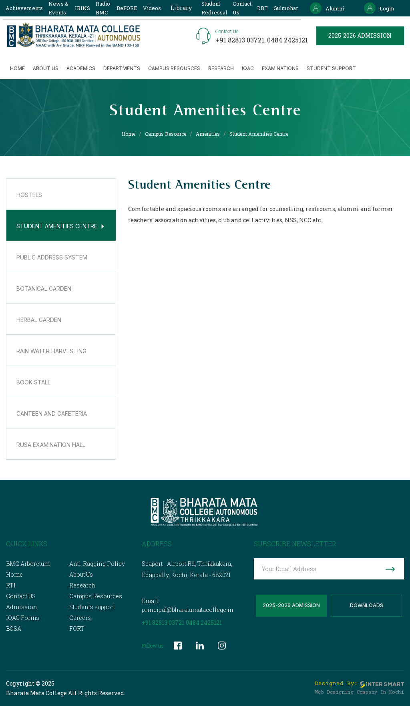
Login (379, 8)
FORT (76, 628)
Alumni (327, 8)
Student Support (331, 68)
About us (45, 68)
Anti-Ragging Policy (97, 563)
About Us (81, 574)
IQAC (248, 68)
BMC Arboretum (28, 563)
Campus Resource (165, 134)
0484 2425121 (287, 40)
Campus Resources (174, 68)
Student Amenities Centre (258, 134)
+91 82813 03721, (241, 40)
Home (17, 68)
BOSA (13, 628)
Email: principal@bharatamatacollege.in (187, 605)
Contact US (21, 596)
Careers (80, 618)
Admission (21, 607)
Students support (92, 607)
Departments (121, 68)
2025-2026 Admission (291, 606)
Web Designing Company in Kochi (359, 692)
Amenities (208, 134)
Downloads (366, 606)
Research (221, 68)
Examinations (280, 68)
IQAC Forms (22, 618)
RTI (11, 585)
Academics (80, 68)
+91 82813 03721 (163, 622)
